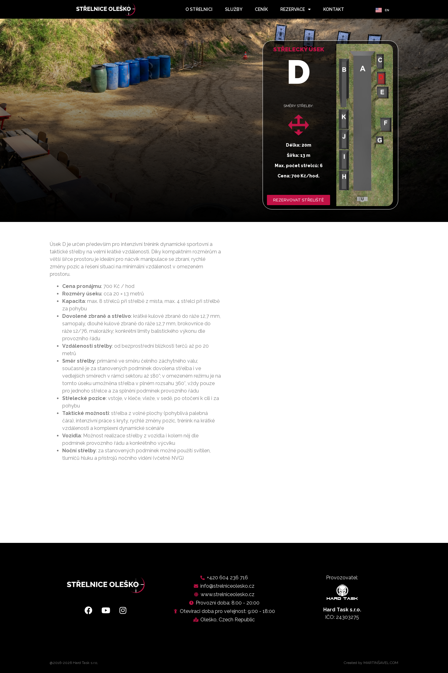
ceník (261, 9)
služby (233, 9)
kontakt (333, 9)
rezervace (295, 9)
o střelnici (198, 9)
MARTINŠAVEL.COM (380, 663)
